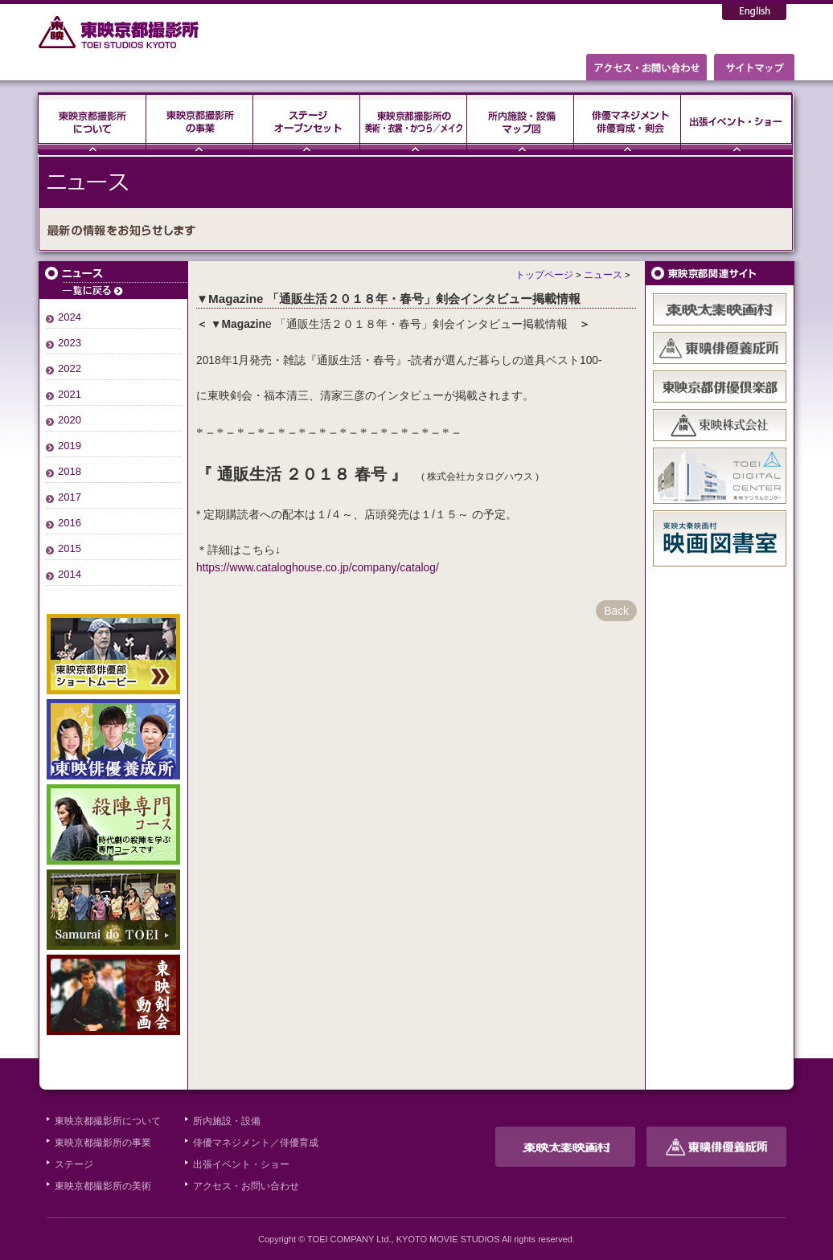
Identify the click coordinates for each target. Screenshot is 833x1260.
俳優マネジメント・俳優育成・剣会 (627, 122)
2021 (69, 394)
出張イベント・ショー (736, 122)
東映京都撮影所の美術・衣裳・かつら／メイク (413, 122)
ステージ (306, 122)
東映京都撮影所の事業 (199, 122)
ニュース (113, 280)
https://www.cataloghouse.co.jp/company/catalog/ (317, 567)
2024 (69, 317)
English (754, 12)
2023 (69, 343)
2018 (69, 471)
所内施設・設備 (227, 1121)
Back (616, 610)
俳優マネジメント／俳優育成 (255, 1142)
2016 (69, 523)
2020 (69, 420)
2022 (69, 368)
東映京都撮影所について (92, 122)
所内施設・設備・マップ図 (520, 122)
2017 (69, 497)
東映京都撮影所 (119, 32)
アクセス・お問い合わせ (246, 1186)
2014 (69, 574)
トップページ (544, 275)
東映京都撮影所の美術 (103, 1186)
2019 (69, 446)
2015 (69, 548)
